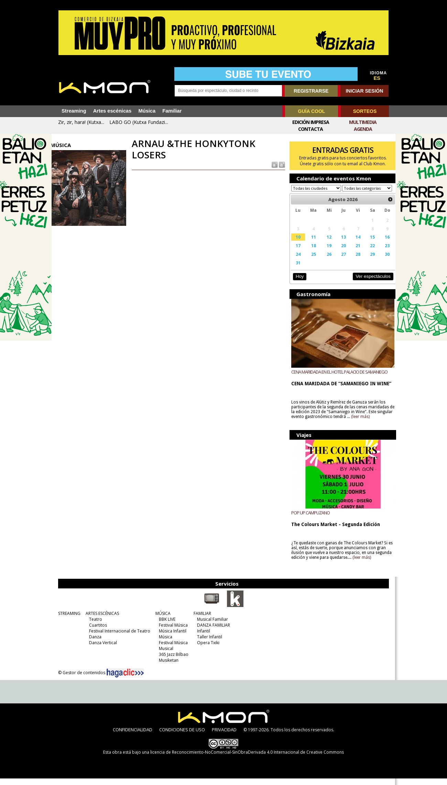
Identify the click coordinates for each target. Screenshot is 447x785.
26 (325, 260)
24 (295, 260)
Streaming (74, 111)
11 (310, 243)
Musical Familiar (210, 626)
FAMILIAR (200, 620)
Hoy (297, 282)
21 (353, 252)
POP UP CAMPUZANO (308, 519)
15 (367, 243)
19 (325, 252)
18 (310, 252)
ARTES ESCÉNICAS (100, 620)
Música (146, 111)
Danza (93, 643)
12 (325, 243)
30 (381, 260)
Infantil (201, 637)
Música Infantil (171, 637)
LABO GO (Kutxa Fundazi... (138, 122)
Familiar (172, 111)
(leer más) (375, 423)
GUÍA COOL (311, 111)
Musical (164, 655)
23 (381, 252)
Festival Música (171, 632)
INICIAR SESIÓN (364, 91)
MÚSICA (161, 620)
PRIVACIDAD (224, 736)
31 (295, 269)
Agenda (363, 129)
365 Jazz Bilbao (172, 661)
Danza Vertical (101, 649)
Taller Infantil (207, 643)
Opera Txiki (206, 649)
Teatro (93, 626)
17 (295, 252)
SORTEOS (365, 111)
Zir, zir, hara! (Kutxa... (81, 122)
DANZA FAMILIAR (211, 632)
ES (377, 78)
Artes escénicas (112, 111)
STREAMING (67, 620)
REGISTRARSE (311, 91)
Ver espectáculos (367, 282)
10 (295, 243)
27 (339, 260)
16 (381, 243)
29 (367, 260)
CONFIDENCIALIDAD (132, 736)
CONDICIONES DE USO (182, 736)
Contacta (310, 129)
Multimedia (363, 122)
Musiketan (167, 667)
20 (339, 252)
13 (339, 243)
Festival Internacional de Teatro (118, 637)
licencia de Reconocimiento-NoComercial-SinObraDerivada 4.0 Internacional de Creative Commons (247, 759)
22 (367, 252)
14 (353, 243)
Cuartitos (96, 632)
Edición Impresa (310, 122)
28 (353, 260)
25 (310, 260)
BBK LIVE (165, 626)
